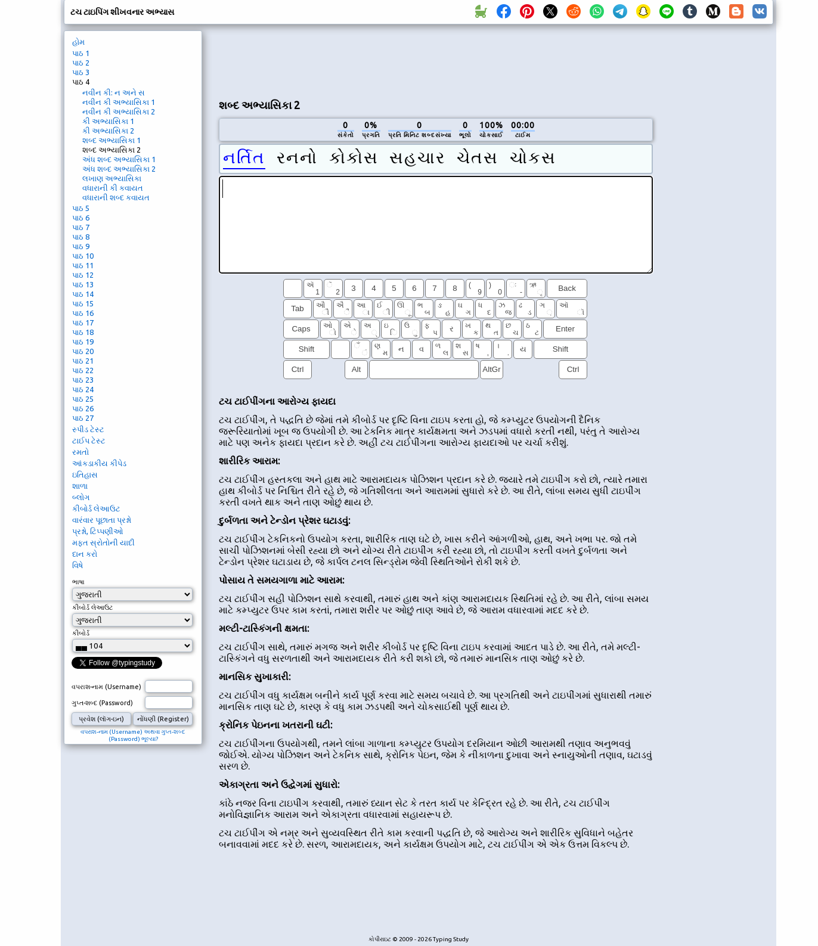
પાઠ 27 (83, 418)
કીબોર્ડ (80, 633)
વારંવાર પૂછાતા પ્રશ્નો (101, 520)
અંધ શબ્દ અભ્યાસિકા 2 (119, 169)
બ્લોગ (80, 497)
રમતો (80, 452)
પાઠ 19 (83, 341)
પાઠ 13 (83, 284)
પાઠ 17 (83, 322)
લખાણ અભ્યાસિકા (111, 178)
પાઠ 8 (80, 236)
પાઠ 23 (83, 380)
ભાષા (78, 581)
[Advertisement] (436, 60)
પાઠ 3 (80, 72)
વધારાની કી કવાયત (112, 188)
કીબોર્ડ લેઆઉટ (96, 508)
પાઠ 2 (80, 62)
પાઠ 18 (83, 332)
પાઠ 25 (83, 399)
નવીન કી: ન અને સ (113, 92)
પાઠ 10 (83, 256)
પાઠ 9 (80, 246)
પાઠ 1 (80, 53)
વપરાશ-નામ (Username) (106, 686)
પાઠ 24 (83, 389)
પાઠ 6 (80, 217)
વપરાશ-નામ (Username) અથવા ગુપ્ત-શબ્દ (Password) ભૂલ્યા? (132, 735)
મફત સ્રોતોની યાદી (103, 542)
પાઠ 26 (83, 408)
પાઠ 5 (80, 208)
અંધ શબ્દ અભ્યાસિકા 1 (119, 159)
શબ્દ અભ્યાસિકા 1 (111, 140)
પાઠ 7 (80, 227)
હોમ (78, 42)
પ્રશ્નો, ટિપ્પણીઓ (97, 531)
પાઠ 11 (83, 265)
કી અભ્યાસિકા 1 (108, 121)
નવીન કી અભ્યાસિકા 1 (118, 102)
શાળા (80, 486)
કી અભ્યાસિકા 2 (108, 130)
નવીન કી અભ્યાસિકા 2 (118, 111)
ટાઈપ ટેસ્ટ (89, 440)
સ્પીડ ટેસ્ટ (88, 429)
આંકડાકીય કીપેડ (99, 463)
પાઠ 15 (83, 303)
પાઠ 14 (83, 294)
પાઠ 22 (83, 370)
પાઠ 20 (83, 351)
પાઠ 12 (83, 275)
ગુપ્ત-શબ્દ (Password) (102, 702)
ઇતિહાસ (85, 474)
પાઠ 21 (83, 360)
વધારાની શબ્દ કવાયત (116, 197)
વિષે (77, 565)
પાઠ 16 (83, 313)
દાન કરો (84, 554)
